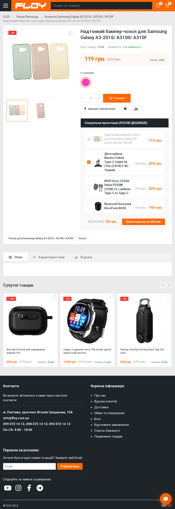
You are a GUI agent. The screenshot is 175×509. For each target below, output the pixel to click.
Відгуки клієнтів (105, 401)
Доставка (101, 407)
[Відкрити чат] (166, 499)
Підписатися (70, 466)
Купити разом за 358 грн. (143, 221)
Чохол (82, 238)
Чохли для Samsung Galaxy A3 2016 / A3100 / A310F (40, 238)
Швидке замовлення (99, 108)
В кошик (117, 98)
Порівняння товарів (108, 436)
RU (170, 505)
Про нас (100, 395)
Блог (97, 419)
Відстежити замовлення (111, 425)
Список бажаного (107, 431)
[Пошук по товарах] (98, 5)
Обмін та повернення (109, 413)
